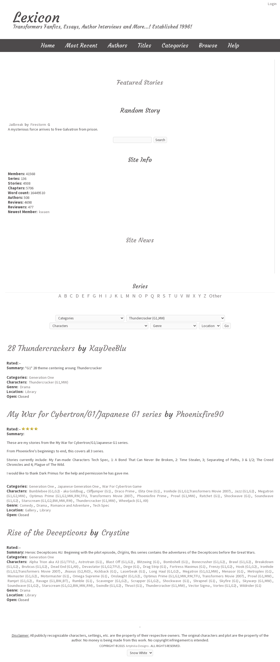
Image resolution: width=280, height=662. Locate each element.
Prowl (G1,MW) (183, 495)
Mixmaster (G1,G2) (22, 576)
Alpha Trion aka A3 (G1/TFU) (52, 561)
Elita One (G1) (149, 491)
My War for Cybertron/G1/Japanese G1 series (84, 414)
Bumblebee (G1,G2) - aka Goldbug (56, 491)
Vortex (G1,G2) (224, 585)
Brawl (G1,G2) (240, 561)
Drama (25, 387)
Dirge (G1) (131, 566)
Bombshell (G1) (175, 561)
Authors (117, 45)
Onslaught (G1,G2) (125, 576)
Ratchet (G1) (209, 495)
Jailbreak (16, 124)
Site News (140, 240)
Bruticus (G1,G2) (34, 566)
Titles (144, 45)
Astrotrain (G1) (90, 561)
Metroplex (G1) (259, 571)
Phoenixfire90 (200, 414)
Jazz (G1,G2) (244, 491)
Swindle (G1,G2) (108, 585)
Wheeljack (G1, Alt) (133, 500)
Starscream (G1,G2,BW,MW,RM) (47, 500)
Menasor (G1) (232, 571)
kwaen (44, 211)
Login (272, 3)
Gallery (30, 510)
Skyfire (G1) (229, 580)
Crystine (115, 533)
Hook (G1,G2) (246, 566)
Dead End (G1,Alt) (64, 566)
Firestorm (38, 124)
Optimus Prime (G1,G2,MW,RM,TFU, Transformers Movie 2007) (81, 495)
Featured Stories (140, 83)
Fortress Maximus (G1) (187, 566)
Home (48, 45)
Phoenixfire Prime (151, 495)
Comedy (26, 505)
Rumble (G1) (82, 580)
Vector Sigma (199, 585)
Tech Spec (101, 505)
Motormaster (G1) (55, 576)
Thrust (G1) (133, 585)
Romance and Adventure (69, 505)
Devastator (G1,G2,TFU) (101, 566)
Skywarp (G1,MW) (257, 580)
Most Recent (81, 45)
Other (215, 296)
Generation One (41, 377)
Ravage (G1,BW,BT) (52, 580)
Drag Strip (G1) (154, 566)
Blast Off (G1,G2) (119, 561)
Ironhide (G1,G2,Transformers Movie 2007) (197, 491)
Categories (175, 45)
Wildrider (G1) (250, 585)
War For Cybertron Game (122, 486)
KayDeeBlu (108, 348)
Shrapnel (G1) (204, 580)
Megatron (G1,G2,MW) (200, 571)
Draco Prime (125, 491)
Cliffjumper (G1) (99, 491)
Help (233, 45)
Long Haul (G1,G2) (164, 571)
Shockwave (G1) (237, 495)
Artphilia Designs (137, 646)
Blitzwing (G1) (148, 561)
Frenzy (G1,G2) (220, 566)
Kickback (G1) (105, 571)
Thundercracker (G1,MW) (48, 382)
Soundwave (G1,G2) (22, 585)
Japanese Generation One (78, 486)
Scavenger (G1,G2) (111, 580)
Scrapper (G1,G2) (145, 580)
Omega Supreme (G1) (90, 576)
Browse (208, 45)
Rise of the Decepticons (47, 533)
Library (30, 391)
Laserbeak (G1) (132, 571)
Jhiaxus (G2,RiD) (77, 571)
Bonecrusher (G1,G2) (208, 561)
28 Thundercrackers (41, 348)
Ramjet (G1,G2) (19, 580)
